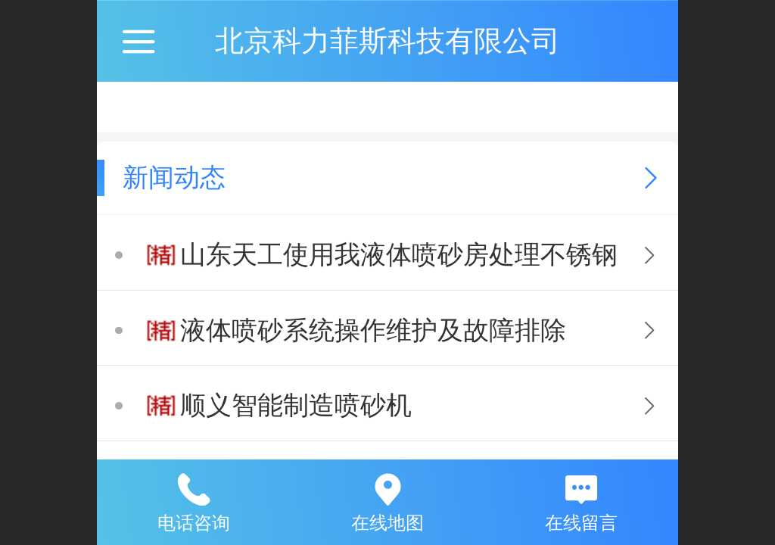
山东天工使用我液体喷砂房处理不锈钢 (399, 255)
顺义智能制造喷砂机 (296, 405)
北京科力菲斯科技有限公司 (387, 40)
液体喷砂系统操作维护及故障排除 (373, 330)
